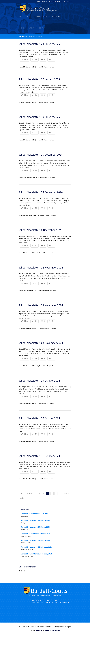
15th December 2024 (29, 215)
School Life (56, 16)
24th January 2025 (28, 67)
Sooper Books (66, 1)
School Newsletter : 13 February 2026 (36, 554)
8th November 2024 (29, 366)
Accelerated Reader (53, 1)
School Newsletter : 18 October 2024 (39, 418)
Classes (21, 28)
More (26, 60)
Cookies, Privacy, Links (53, 630)
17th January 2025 (28, 102)
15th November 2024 (29, 328)
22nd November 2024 (29, 290)
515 (36, 472)
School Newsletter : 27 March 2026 (35, 520)
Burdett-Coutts (43, 67)
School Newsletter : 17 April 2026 (35, 514)
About (29, 16)
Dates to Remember (27, 567)
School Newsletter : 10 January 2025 (39, 116)
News (52, 67)
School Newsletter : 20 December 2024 (41, 154)
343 (36, 321)
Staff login (41, 1)
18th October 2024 (28, 441)
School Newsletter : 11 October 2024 (39, 455)
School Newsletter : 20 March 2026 (35, 527)
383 (36, 170)
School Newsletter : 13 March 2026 (35, 534)
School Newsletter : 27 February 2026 (36, 547)
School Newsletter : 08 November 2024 (41, 342)
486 (36, 208)
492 (36, 359)
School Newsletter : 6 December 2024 (40, 229)
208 (36, 60)
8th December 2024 (29, 253)
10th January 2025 (28, 140)
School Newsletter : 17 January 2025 (39, 79)
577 (36, 133)
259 (36, 246)
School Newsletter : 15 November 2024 (41, 305)
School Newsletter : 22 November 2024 (41, 267)
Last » (22, 498)
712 (36, 283)
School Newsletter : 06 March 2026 (35, 540)
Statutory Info (41, 16)
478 (36, 434)
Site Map (39, 630)
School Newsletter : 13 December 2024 (41, 192)
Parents (31, 28)
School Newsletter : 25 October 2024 (39, 380)
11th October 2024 (28, 479)
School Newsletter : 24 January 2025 (39, 43)
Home (20, 16)
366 (36, 95)
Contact (42, 28)
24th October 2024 (28, 403)
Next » (66, 493)
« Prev (29, 493)
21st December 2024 (29, 177)
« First (22, 493)
